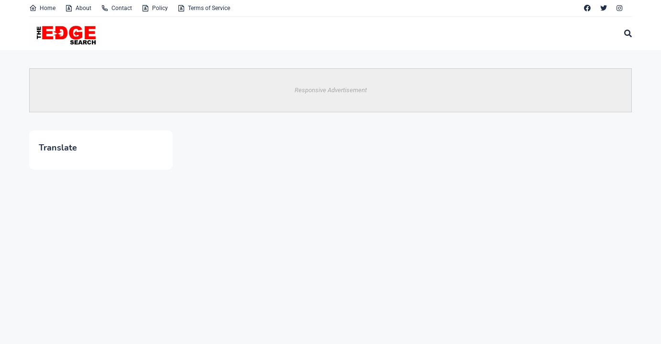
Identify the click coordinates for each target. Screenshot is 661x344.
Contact (116, 8)
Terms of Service (203, 8)
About (78, 8)
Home (42, 8)
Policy (155, 8)
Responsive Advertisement (331, 90)
